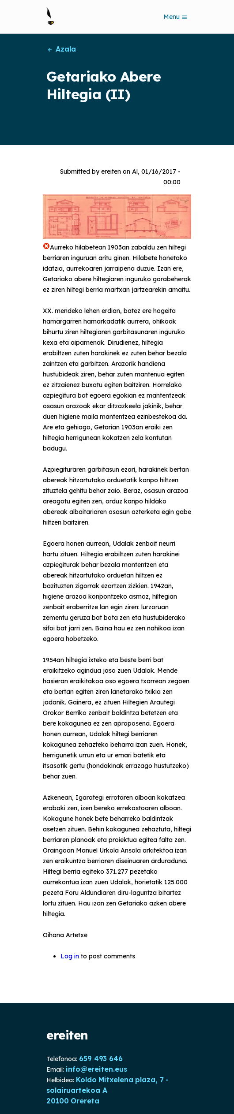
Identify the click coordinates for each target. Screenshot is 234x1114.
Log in (69, 956)
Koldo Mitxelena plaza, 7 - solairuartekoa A (107, 1085)
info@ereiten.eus (96, 1069)
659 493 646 (101, 1058)
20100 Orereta (72, 1100)
